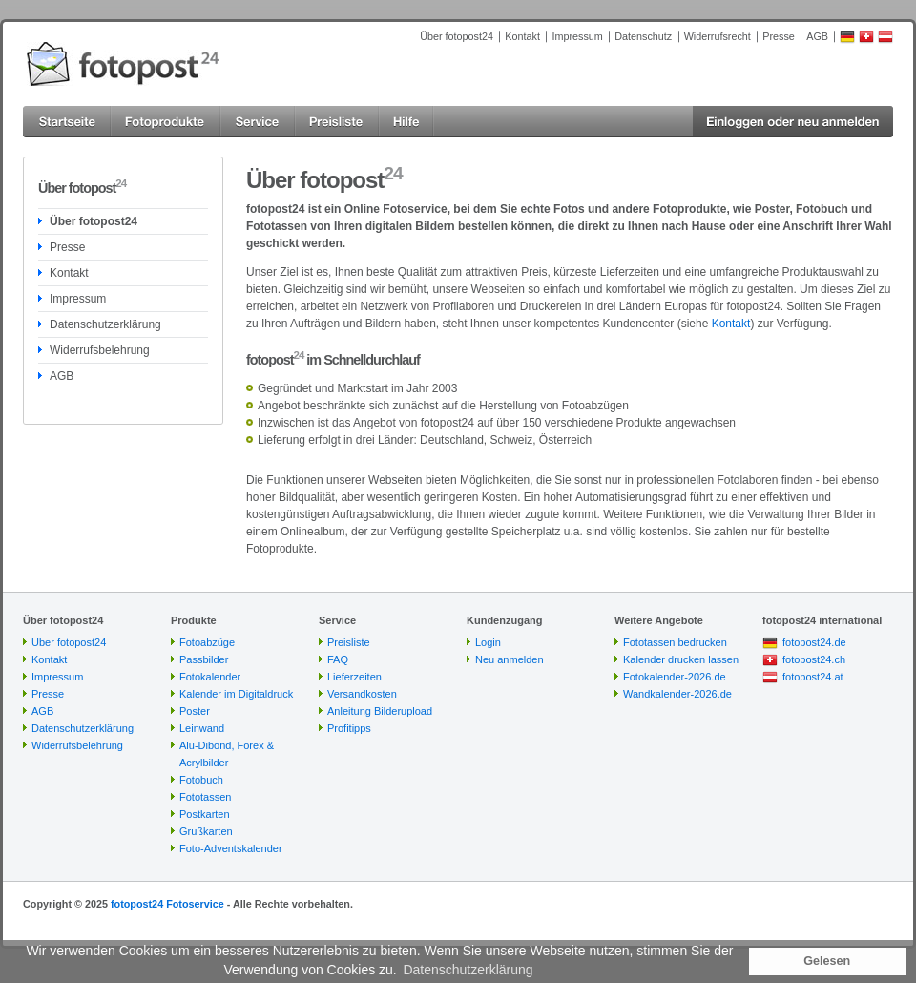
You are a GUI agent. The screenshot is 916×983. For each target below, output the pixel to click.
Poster (194, 711)
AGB (817, 36)
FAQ (337, 659)
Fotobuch (201, 779)
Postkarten (204, 814)
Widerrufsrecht (717, 36)
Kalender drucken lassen (681, 659)
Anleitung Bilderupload (379, 711)
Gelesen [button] (826, 961)
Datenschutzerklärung (105, 324)
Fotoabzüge (207, 642)
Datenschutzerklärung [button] (467, 969)
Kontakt (522, 36)
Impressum (577, 36)
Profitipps (349, 728)
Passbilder (203, 659)
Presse (778, 36)
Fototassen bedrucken (675, 642)
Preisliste (348, 642)
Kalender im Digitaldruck (236, 694)
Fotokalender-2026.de (674, 676)
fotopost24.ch (813, 659)
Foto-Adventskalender (230, 848)
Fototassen (205, 797)
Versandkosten (362, 694)
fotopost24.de (814, 642)
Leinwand (201, 728)
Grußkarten (206, 831)
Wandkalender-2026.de (677, 694)
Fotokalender (209, 676)
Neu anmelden (509, 659)
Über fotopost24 (456, 36)
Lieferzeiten (354, 676)
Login (488, 642)
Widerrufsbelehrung (100, 350)
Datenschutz (643, 36)
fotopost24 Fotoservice (167, 904)
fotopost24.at (812, 676)
